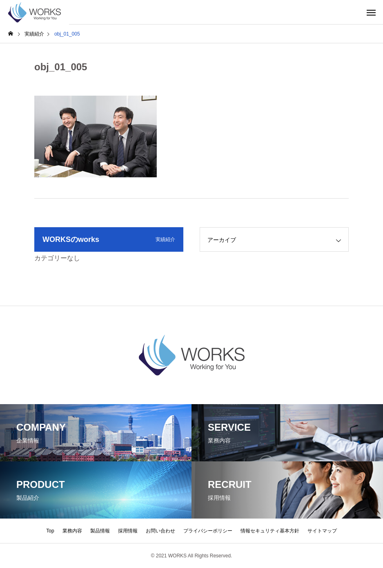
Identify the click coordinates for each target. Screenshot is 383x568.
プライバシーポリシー (207, 531)
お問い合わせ (160, 531)
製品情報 (100, 531)
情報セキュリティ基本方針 (269, 531)
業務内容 (72, 531)
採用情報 (128, 531)
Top (50, 531)
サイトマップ (322, 531)
